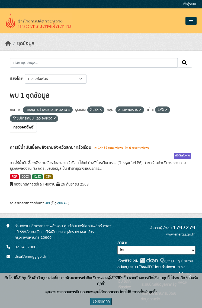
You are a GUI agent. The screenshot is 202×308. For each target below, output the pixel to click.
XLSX (37, 177)
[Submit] (184, 63)
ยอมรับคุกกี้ (101, 301)
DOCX (25, 177)
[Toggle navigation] (191, 21)
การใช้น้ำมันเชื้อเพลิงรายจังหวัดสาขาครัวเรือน (51, 147)
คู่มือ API (62, 203)
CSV (48, 177)
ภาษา (121, 243)
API (47, 203)
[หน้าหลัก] (8, 43)
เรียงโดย (16, 78)
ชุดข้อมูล (25, 43)
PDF (14, 177)
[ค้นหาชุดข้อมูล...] (94, 63)
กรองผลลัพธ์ (23, 127)
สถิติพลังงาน (182, 156)
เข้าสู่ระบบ (189, 4)
